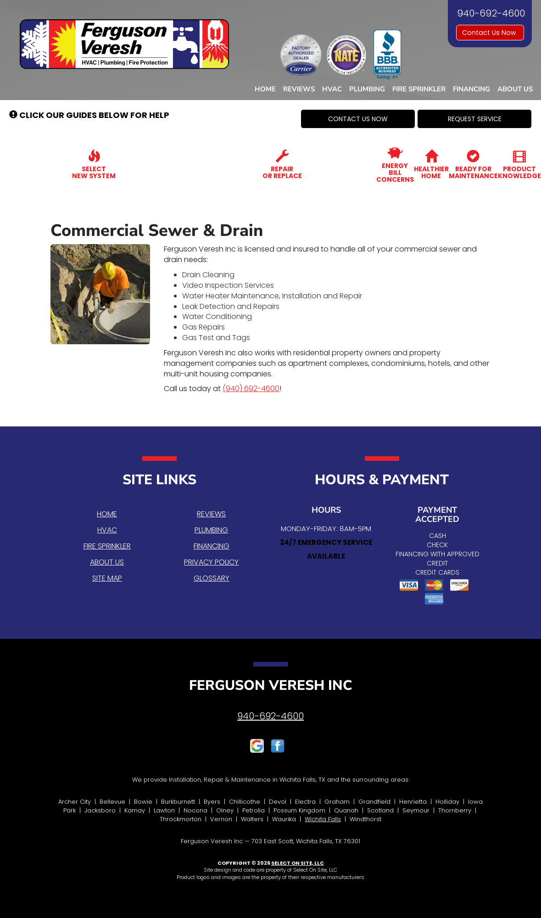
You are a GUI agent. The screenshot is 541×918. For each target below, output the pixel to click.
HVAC (332, 89)
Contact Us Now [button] (490, 32)
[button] (358, 119)
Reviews (299, 89)
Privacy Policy (211, 562)
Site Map (107, 578)
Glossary (211, 578)
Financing (471, 89)
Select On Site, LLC (297, 863)
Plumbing (367, 89)
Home (265, 89)
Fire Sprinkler (419, 89)
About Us (515, 89)
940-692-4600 (270, 716)
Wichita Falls (323, 819)
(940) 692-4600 (251, 388)
